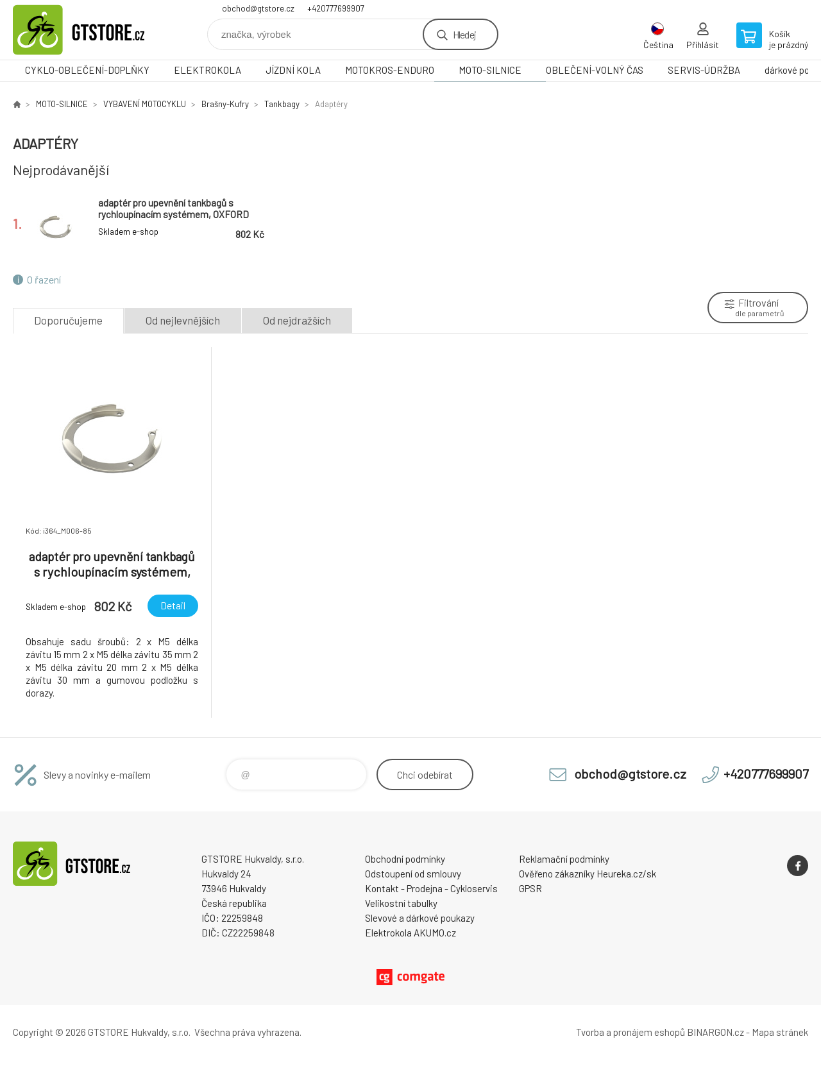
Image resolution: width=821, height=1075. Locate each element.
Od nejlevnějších (183, 320)
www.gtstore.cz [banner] (90, 30)
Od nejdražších (297, 320)
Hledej (464, 34)
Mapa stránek (780, 1032)
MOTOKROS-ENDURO (389, 70)
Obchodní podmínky (405, 859)
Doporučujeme (68, 320)
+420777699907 (335, 8)
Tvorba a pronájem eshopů (630, 1032)
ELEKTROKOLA (207, 70)
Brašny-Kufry (225, 104)
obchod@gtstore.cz (258, 8)
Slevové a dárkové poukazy (420, 918)
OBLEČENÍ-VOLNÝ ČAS (594, 70)
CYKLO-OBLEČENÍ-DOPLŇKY (87, 70)
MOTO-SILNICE (490, 70)
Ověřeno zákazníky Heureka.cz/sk (587, 873)
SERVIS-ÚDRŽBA (704, 70)
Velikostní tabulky (401, 903)
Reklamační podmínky (564, 859)
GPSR (530, 888)
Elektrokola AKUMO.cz (410, 932)
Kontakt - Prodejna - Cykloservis (431, 888)
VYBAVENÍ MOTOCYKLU (144, 104)
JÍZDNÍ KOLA (293, 70)
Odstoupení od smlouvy (413, 873)
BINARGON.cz (715, 1032)
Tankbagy (282, 104)
